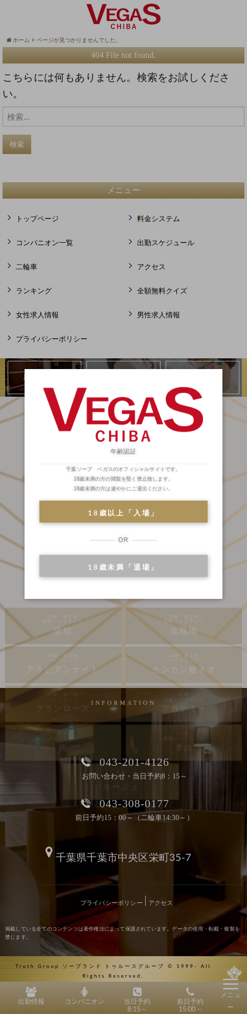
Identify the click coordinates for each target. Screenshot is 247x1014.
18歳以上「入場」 (123, 512)
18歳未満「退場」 (123, 567)
